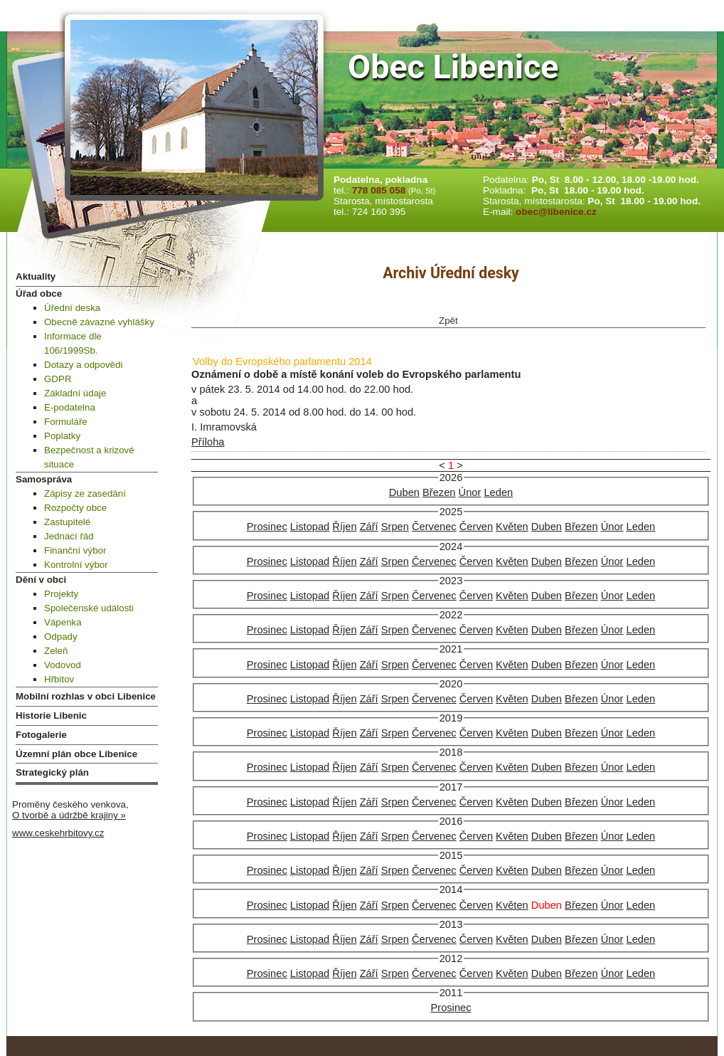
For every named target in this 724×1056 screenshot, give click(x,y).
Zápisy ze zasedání (85, 493)
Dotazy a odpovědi (83, 364)
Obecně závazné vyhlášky (99, 322)
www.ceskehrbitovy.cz (58, 833)
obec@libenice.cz (556, 211)
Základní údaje (75, 393)
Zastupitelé (67, 522)
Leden (498, 492)
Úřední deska (72, 307)
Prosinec (267, 526)
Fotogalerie (41, 734)
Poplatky (62, 436)
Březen (438, 492)
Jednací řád (69, 536)
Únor (470, 492)
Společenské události (89, 608)
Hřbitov (59, 679)
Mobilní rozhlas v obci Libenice (86, 696)
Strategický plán (52, 772)
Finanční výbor (75, 550)
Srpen (395, 526)
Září (369, 526)
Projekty (61, 593)
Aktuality (35, 276)
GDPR (58, 379)
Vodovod (62, 665)
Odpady (61, 636)
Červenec (434, 526)
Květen (512, 526)
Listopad (309, 526)
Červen (476, 526)
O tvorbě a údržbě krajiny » (69, 815)
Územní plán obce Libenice (76, 754)
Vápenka (63, 622)
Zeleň (56, 650)
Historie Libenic (51, 715)
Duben (404, 492)
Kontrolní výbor (76, 564)
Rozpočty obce (75, 507)
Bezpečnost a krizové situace (89, 457)
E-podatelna (69, 407)
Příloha (207, 442)
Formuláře (65, 421)
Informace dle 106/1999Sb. (73, 343)
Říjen (344, 526)
